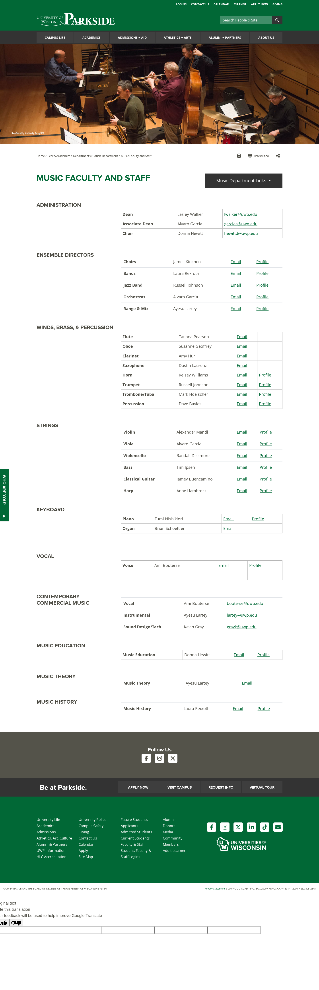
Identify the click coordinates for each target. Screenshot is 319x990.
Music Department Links (241, 180)
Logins (181, 4)
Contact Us (200, 4)
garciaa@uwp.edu (240, 223)
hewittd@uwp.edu (241, 233)
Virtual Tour (262, 787)
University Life (48, 819)
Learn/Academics (59, 156)
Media (168, 832)
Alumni (169, 819)
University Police (92, 819)
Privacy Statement (214, 888)
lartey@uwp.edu (242, 615)
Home (41, 156)
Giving (277, 4)
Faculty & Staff (133, 844)
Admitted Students (136, 832)
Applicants (129, 825)
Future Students (134, 819)
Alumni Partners (225, 37)
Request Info (220, 787)
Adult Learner (174, 850)
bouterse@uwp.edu (245, 603)
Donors (169, 825)
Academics (91, 37)
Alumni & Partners (52, 844)
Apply (83, 850)
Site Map (86, 856)
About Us (266, 37)
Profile (262, 261)
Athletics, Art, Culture (54, 838)
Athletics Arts (178, 37)
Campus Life (55, 37)
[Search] (246, 20)
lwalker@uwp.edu (240, 214)
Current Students (135, 838)
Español (240, 4)
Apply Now (259, 4)
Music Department (105, 156)
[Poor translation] (16, 922)
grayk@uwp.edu (242, 626)
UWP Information (51, 850)
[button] (259, 156)
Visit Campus (179, 787)
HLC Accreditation (51, 856)
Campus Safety (91, 825)
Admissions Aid (132, 37)
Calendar (221, 4)
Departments (82, 156)
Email (236, 261)
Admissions (46, 832)
